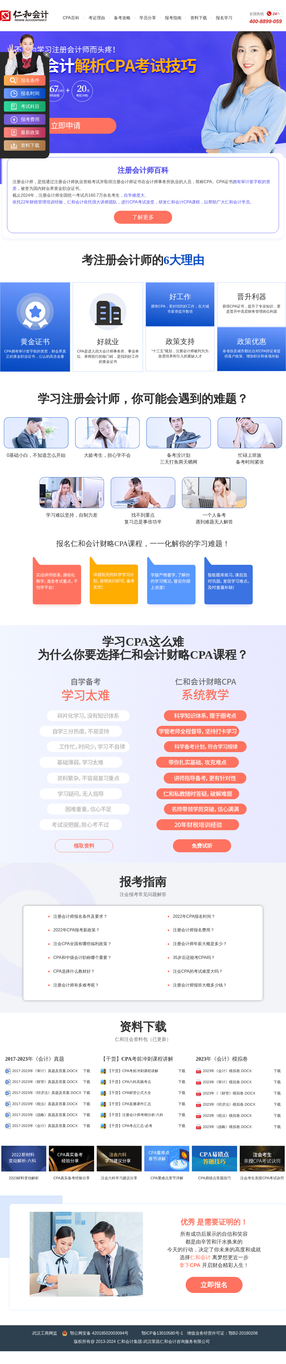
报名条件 (25, 80)
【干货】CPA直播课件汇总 (126, 1104)
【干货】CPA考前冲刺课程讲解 (130, 1071)
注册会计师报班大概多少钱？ (200, 985)
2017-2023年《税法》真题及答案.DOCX (41, 1104)
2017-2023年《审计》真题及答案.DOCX (41, 1071)
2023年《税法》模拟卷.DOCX (223, 1115)
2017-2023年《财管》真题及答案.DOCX (41, 1082)
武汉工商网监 (44, 1333)
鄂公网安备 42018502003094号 (99, 1333)
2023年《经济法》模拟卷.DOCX (225, 1104)
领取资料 (84, 846)
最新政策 (25, 132)
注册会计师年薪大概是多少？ (200, 944)
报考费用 (25, 119)
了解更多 (143, 217)
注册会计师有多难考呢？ (76, 985)
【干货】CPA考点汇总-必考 (126, 1126)
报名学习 (224, 18)
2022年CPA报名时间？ (194, 916)
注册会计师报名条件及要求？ (80, 916)
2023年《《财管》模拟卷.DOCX (225, 1093)
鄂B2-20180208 (243, 1333)
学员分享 (147, 18)
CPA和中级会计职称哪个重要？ (82, 957)
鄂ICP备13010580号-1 (162, 1333)
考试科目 (25, 106)
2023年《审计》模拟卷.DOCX (223, 1082)
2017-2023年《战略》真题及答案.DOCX (41, 1115)
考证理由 (96, 18)
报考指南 (173, 18)
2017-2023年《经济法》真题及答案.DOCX (43, 1093)
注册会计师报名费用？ (193, 930)
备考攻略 (122, 18)
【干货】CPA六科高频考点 (126, 1082)
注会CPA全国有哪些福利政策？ (82, 944)
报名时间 (25, 93)
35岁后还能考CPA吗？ (194, 957)
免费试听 (202, 846)
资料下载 (198, 18)
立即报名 (214, 1285)
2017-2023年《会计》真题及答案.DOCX (41, 1126)
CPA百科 (71, 18)
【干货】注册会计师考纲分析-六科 (132, 1115)
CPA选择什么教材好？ (74, 971)
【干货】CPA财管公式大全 (126, 1093)
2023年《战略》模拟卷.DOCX (223, 1127)
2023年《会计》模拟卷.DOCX (223, 1071)
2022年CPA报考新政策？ (76, 930)
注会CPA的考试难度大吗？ (198, 971)
